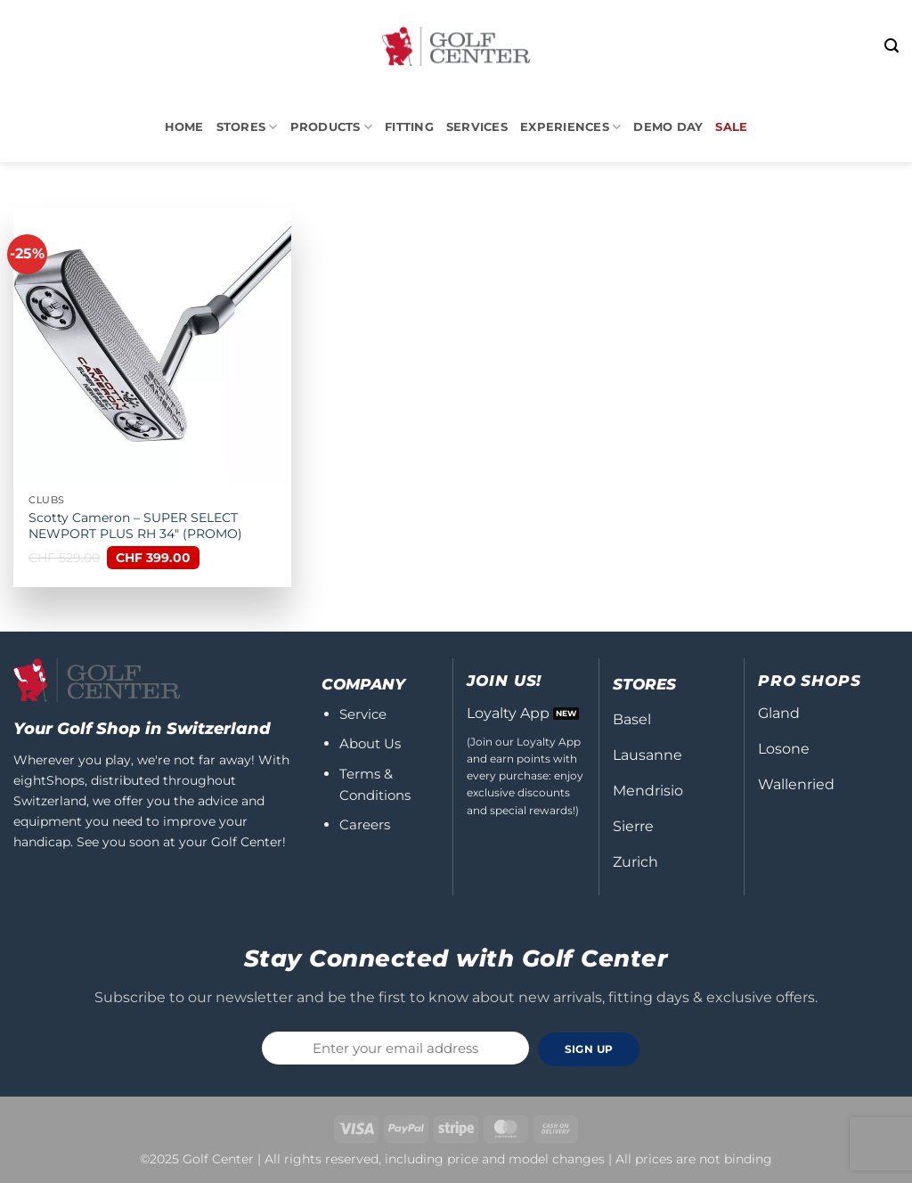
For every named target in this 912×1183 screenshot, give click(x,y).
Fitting (409, 127)
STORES (247, 126)
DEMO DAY (668, 127)
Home (184, 127)
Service (363, 714)
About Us (370, 743)
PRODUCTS (331, 126)
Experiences (570, 126)
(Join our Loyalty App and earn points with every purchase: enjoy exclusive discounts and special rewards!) (525, 776)
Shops (65, 780)
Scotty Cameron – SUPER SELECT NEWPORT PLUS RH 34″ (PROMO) (135, 526)
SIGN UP (589, 1049)
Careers (364, 824)
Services (477, 127)
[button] (891, 46)
